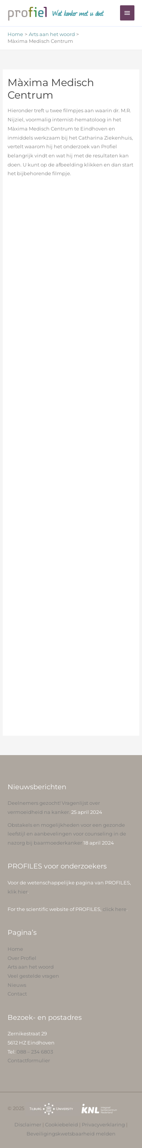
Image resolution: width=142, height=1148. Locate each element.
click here (114, 909)
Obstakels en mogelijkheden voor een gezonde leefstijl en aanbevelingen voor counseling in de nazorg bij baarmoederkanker (67, 834)
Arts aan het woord (31, 967)
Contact (17, 994)
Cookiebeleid (61, 1125)
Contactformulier (29, 1060)
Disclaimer (27, 1125)
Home (15, 949)
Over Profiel (22, 958)
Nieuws (17, 985)
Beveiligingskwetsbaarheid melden (71, 1134)
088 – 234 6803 (35, 1052)
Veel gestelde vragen (33, 976)
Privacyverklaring (103, 1125)
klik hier (18, 892)
